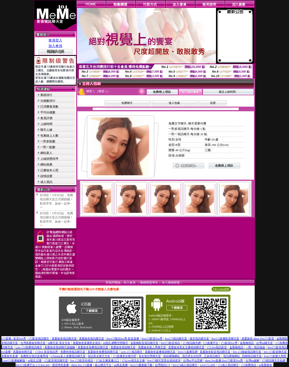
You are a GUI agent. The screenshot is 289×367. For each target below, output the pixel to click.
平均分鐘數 (47, 112)
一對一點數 (47, 147)
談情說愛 (46, 176)
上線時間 (46, 124)
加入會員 (55, 46)
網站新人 (46, 153)
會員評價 (46, 118)
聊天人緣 (46, 129)
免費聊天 (127, 103)
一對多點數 (47, 141)
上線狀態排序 (49, 158)
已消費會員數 (49, 106)
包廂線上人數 (49, 135)
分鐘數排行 (47, 100)
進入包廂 (174, 103)
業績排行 (46, 95)
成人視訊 (46, 182)
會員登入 (55, 40)
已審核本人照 (49, 170)
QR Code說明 (221, 289)
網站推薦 (46, 164)
